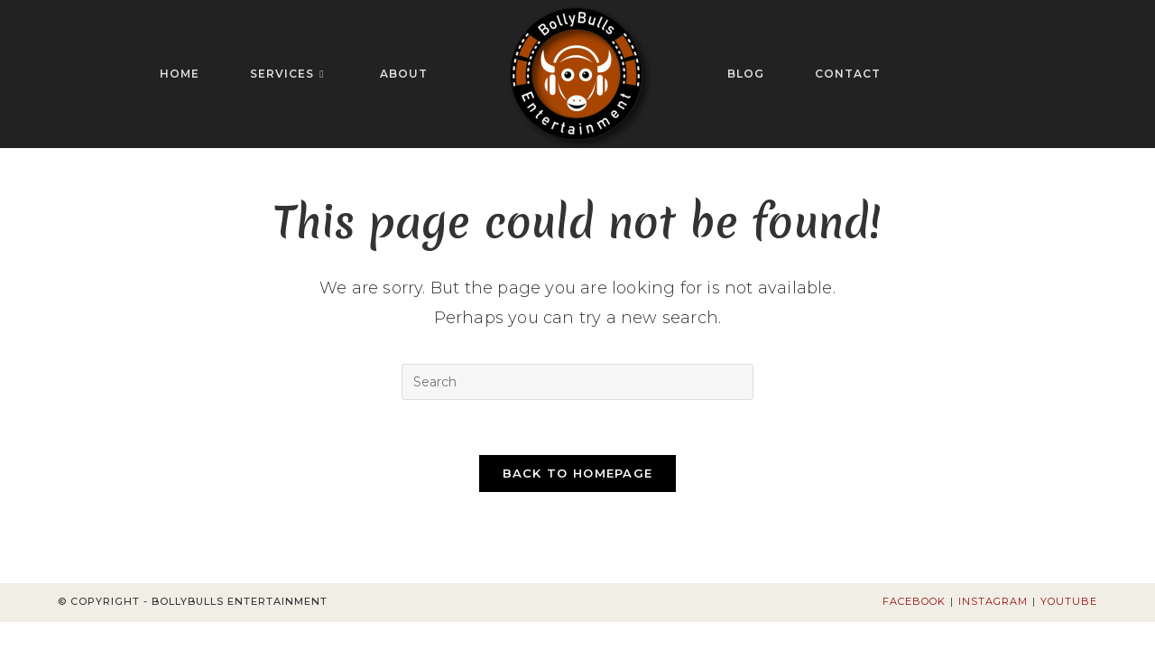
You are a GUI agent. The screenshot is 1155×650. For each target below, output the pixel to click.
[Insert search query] (577, 382)
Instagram (993, 601)
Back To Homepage (578, 473)
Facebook (914, 601)
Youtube (1068, 601)
